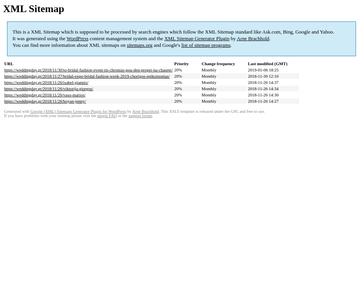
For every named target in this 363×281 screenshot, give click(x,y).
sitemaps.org (139, 45)
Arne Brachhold (253, 38)
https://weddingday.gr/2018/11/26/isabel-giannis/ (46, 82)
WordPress (78, 38)
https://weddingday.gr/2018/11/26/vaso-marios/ (44, 94)
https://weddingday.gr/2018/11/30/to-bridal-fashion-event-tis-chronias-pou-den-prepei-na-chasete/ (88, 70)
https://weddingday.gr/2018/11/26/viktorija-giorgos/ (48, 88)
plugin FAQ (107, 116)
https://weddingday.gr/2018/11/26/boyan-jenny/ (45, 101)
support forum (140, 116)
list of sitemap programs (205, 45)
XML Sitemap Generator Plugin (197, 38)
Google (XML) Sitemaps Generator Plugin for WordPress (78, 111)
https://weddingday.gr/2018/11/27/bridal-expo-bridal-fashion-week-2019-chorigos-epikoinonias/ (87, 76)
